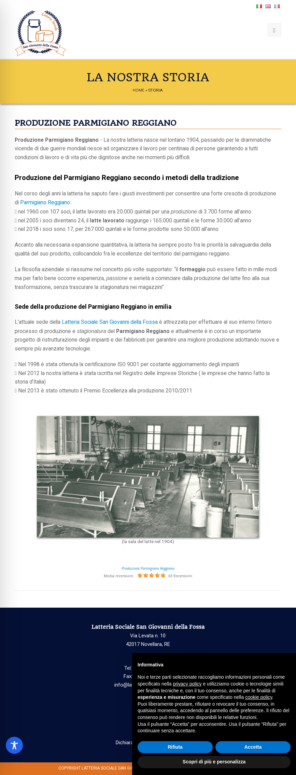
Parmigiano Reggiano (45, 202)
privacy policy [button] (187, 684)
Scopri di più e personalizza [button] (214, 761)
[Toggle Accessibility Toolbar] (14, 745)
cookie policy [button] (258, 697)
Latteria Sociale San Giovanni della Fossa (110, 322)
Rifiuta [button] (175, 747)
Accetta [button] (253, 747)
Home (138, 90)
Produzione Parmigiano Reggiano (148, 568)
